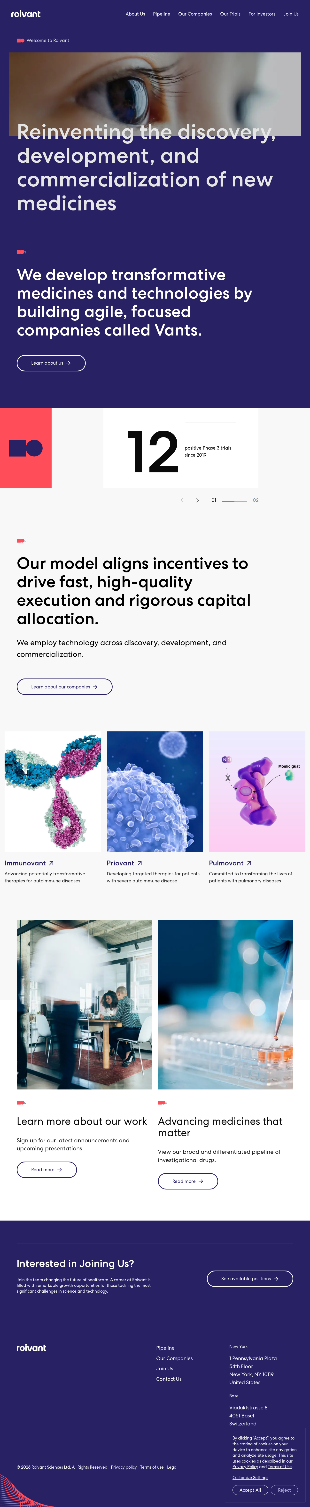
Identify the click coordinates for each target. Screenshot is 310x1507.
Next (197, 500)
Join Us (291, 14)
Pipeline (161, 14)
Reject (284, 1490)
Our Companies (195, 14)
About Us (135, 14)
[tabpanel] (180, 448)
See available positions (250, 1279)
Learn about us (51, 363)
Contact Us (169, 1379)
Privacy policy (124, 1467)
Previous (183, 500)
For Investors (261, 14)
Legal (172, 1467)
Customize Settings (250, 1477)
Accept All (250, 1490)
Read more (46, 1170)
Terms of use (152, 1467)
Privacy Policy (245, 1466)
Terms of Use (280, 1466)
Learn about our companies (64, 687)
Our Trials (230, 14)
